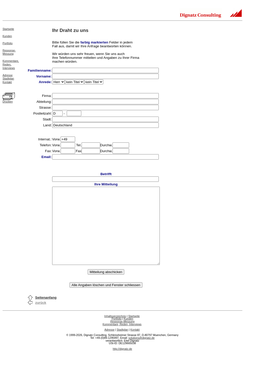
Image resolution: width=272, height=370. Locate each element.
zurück (40, 318)
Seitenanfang (46, 313)
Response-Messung (9, 52)
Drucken (8, 101)
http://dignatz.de (122, 364)
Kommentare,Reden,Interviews (11, 64)
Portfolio (8, 43)
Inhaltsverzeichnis (115, 331)
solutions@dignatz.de (142, 353)
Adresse (8, 75)
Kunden (7, 36)
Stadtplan (8, 78)
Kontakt (7, 82)
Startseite (8, 28)
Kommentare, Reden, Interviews (122, 339)
